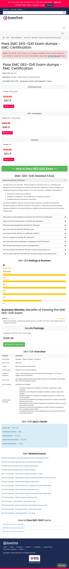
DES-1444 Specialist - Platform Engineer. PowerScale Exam (19, 497)
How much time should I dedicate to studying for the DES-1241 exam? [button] (26, 241)
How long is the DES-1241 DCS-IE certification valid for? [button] (21, 233)
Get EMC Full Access (14, 344)
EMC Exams (18, 333)
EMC (7, 37)
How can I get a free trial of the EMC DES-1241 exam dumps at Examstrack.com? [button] (30, 254)
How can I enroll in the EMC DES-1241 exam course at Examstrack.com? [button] (27, 250)
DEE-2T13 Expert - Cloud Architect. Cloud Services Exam (19, 501)
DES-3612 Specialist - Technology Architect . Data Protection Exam (22, 509)
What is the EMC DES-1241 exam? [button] (14, 180)
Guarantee (37, 547)
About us (28, 547)
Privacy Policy (48, 547)
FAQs (11, 547)
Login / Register (17, 9)
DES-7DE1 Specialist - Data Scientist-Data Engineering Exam (20, 489)
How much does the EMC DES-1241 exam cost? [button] (18, 229)
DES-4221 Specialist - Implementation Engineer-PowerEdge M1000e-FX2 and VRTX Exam (29, 477)
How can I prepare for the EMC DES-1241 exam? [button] (18, 237)
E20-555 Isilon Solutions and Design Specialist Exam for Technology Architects (25, 458)
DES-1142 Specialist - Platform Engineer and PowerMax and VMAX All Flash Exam (26, 485)
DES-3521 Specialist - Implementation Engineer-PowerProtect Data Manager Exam (26, 493)
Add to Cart (9, 106)
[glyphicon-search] (64, 12)
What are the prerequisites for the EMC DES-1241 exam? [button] (21, 225)
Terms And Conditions (9, 549)
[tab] (34, 180)
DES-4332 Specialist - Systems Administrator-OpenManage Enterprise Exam (24, 505)
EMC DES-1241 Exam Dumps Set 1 (13, 524)
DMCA (21, 549)
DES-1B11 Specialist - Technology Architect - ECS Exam (18, 513)
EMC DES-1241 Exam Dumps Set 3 (13, 531)
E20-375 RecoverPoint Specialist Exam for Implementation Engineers (22, 462)
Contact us (19, 547)
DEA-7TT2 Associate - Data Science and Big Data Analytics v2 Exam (22, 474)
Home (6, 9)
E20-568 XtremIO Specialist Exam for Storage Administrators (20, 466)
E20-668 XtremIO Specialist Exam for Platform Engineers (19, 470)
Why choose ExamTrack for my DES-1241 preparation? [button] (21, 246)
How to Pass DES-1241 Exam (34, 168)
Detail (49, 81)
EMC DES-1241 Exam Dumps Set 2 (13, 528)
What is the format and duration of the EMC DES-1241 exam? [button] (23, 221)
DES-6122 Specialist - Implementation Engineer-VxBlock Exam (20, 481)
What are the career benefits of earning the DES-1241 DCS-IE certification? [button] (28, 217)
